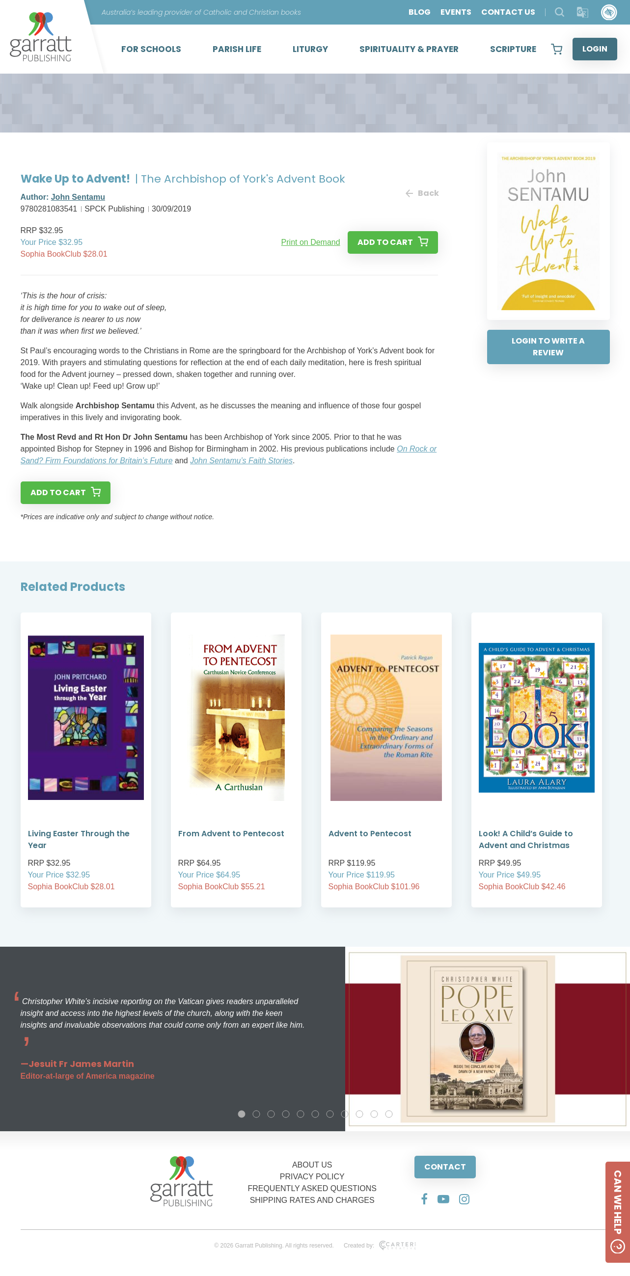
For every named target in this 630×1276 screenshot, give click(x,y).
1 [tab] (242, 1114)
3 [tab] (271, 1114)
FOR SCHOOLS (151, 49)
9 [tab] (359, 1114)
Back (422, 193)
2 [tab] (256, 1114)
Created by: (380, 1245)
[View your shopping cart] (556, 49)
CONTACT (445, 1166)
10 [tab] (374, 1114)
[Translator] (582, 12)
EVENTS (455, 12)
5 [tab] (300, 1114)
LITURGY (310, 49)
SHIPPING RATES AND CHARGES (312, 1200)
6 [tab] (315, 1114)
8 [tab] (345, 1114)
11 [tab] (389, 1114)
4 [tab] (286, 1114)
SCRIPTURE (513, 49)
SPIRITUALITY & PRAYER (409, 49)
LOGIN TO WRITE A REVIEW (548, 346)
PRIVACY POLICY (312, 1176)
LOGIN (594, 48)
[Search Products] (559, 12)
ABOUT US (312, 1165)
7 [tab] (330, 1114)
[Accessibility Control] (609, 12)
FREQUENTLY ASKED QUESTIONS (312, 1188)
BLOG (420, 12)
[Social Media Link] (424, 1199)
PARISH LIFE (237, 49)
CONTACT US (508, 12)
